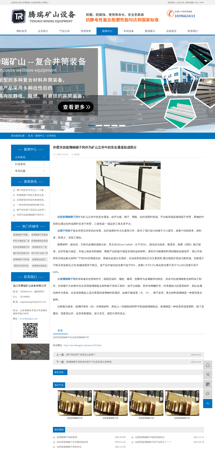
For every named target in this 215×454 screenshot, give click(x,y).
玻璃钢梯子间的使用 (67, 437)
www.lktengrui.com (28, 319)
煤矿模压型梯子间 (21, 253)
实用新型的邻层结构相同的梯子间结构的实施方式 (32, 200)
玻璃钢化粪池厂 (39, 259)
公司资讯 (51, 136)
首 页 (30, 136)
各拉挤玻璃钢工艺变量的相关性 (72, 442)
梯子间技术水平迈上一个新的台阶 (32, 190)
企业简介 (43, 31)
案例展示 (150, 31)
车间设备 (129, 31)
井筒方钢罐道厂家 (21, 241)
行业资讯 (20, 164)
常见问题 (20, 171)
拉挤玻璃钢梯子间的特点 (69, 447)
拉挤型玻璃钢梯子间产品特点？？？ (153, 442)
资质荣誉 (86, 31)
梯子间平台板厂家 (39, 253)
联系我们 (171, 2)
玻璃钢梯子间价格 (21, 259)
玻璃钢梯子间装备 (39, 234)
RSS (196, 2)
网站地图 (190, 2)
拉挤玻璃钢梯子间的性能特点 (150, 437)
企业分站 (180, 2)
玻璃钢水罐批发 (39, 265)
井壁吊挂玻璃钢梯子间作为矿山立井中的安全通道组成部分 (32, 215)
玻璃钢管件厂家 (39, 247)
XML (202, 2)
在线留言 (171, 31)
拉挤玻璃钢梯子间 (80, 337)
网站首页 (22, 31)
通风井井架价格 (21, 265)
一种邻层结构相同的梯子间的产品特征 (32, 205)
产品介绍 (64, 31)
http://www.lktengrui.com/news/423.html (82, 345)
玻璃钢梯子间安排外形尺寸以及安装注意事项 (88, 362)
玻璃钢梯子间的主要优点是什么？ (32, 195)
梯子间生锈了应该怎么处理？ (31, 210)
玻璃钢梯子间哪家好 (21, 234)
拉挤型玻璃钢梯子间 (62, 337)
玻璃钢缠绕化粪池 (39, 241)
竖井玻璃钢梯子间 (21, 247)
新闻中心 (107, 31)
